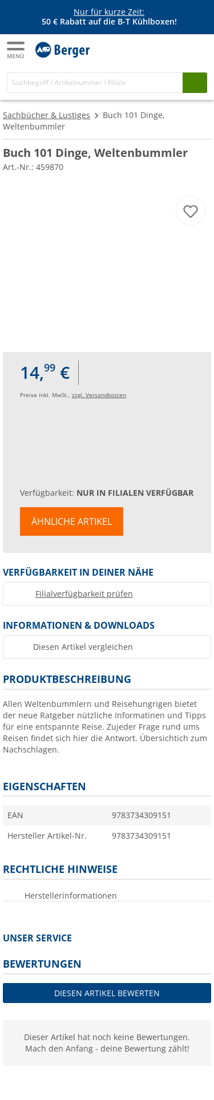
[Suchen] (195, 82)
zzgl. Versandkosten (99, 395)
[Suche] (95, 82)
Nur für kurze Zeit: (109, 11)
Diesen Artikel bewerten (107, 993)
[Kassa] (196, 49)
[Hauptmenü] (16, 50)
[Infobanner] (109, 17)
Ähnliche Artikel (71, 521)
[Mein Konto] (174, 49)
